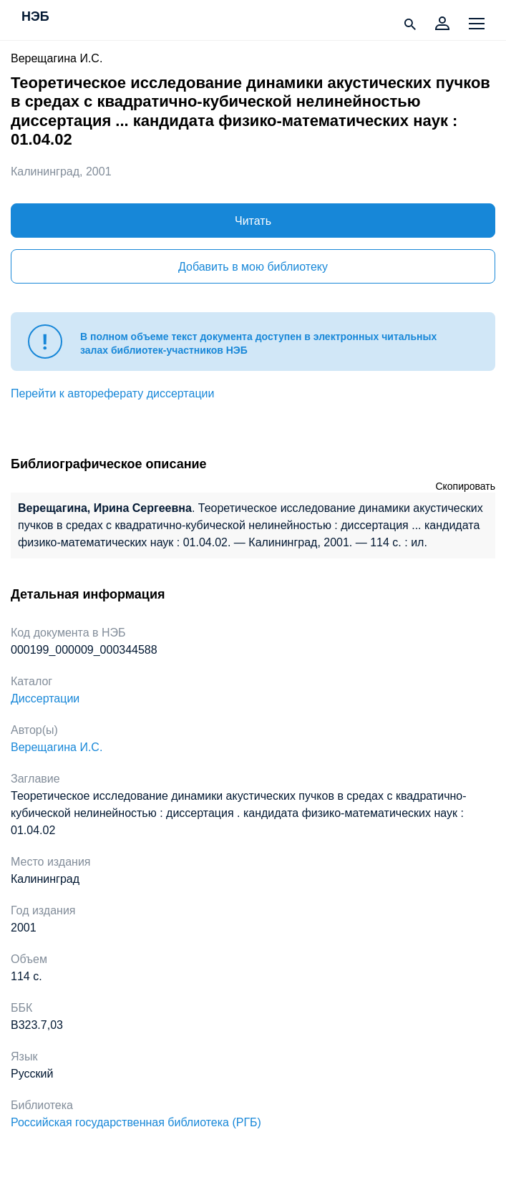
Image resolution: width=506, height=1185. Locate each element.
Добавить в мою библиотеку (253, 267)
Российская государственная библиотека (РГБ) (136, 1122)
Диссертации (45, 698)
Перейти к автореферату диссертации (112, 393)
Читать (253, 221)
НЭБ (35, 17)
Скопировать (465, 486)
